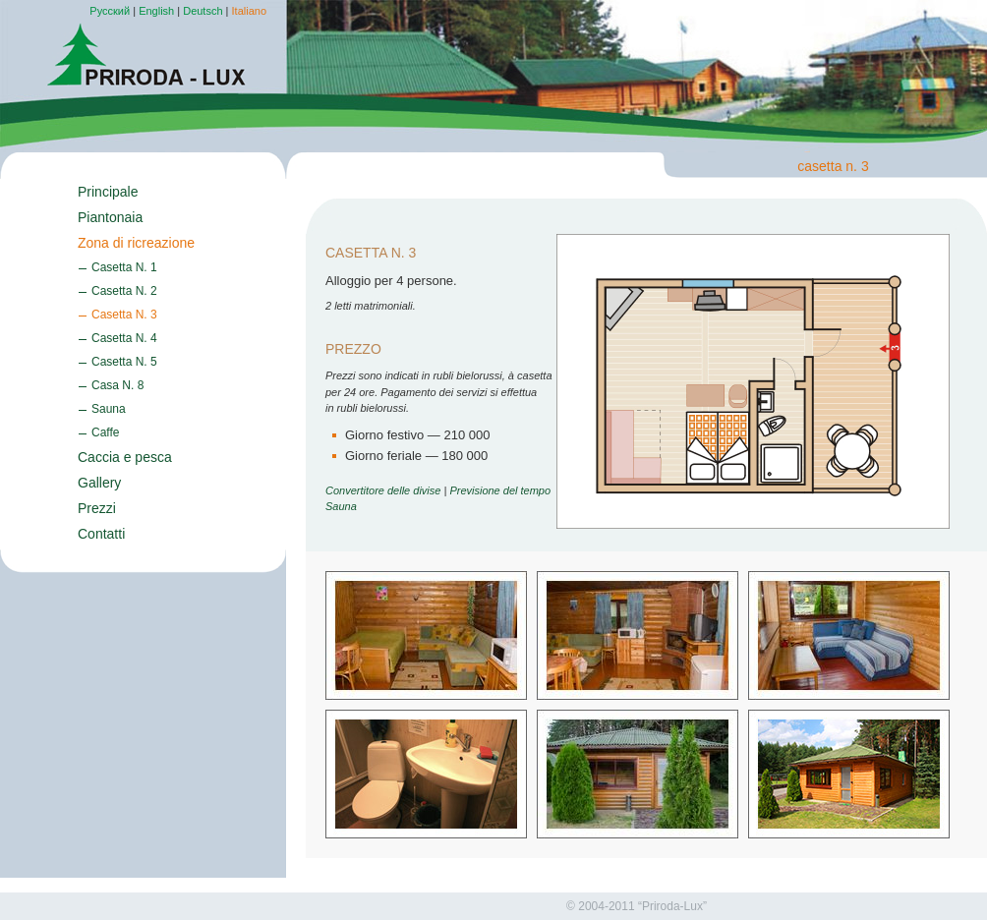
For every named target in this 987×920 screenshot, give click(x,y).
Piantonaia (110, 217)
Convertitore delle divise (382, 490)
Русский (109, 11)
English (156, 11)
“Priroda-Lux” (672, 906)
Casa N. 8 (117, 385)
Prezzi (97, 508)
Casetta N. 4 (124, 338)
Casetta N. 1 (124, 267)
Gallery (99, 482)
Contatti (101, 534)
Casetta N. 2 (124, 291)
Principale (108, 192)
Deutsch (202, 11)
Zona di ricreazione (136, 243)
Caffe (105, 432)
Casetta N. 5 (124, 362)
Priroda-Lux (146, 55)
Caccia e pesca (125, 457)
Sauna (108, 409)
